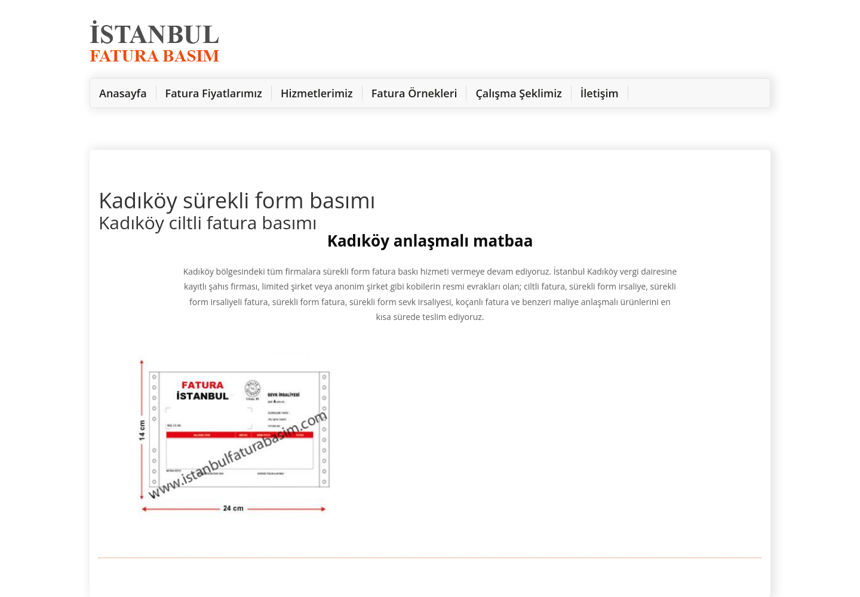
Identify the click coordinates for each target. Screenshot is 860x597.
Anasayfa (123, 93)
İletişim (599, 93)
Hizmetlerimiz (317, 93)
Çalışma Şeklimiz (518, 93)
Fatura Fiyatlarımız (213, 93)
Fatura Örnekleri (414, 93)
